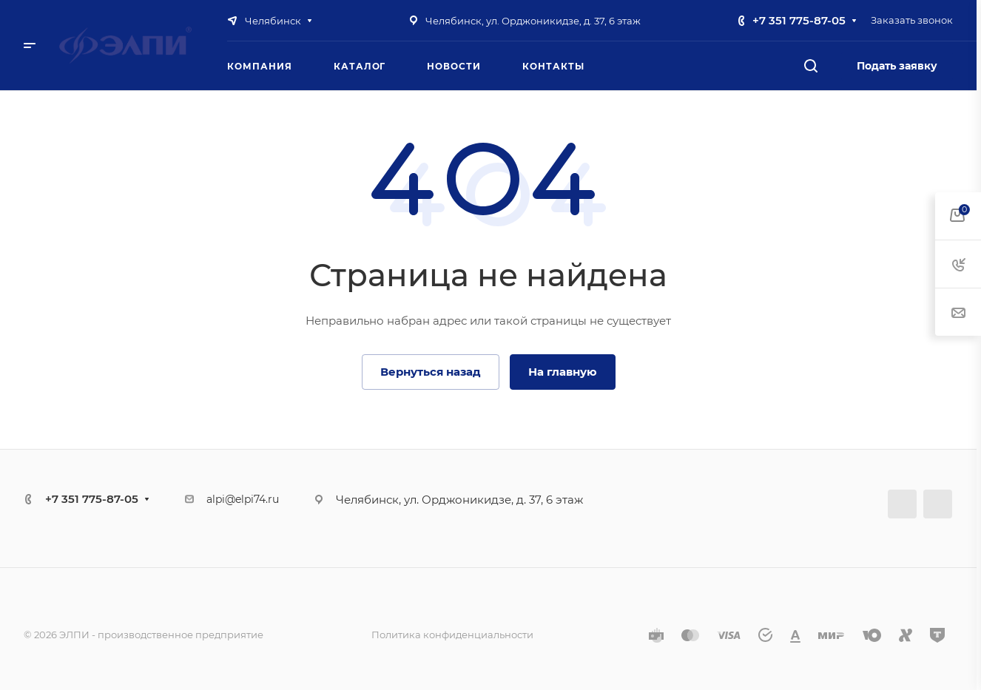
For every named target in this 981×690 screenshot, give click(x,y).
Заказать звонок (912, 20)
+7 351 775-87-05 (799, 20)
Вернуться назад (430, 372)
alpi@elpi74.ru (242, 499)
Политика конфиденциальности (452, 634)
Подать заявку (897, 65)
